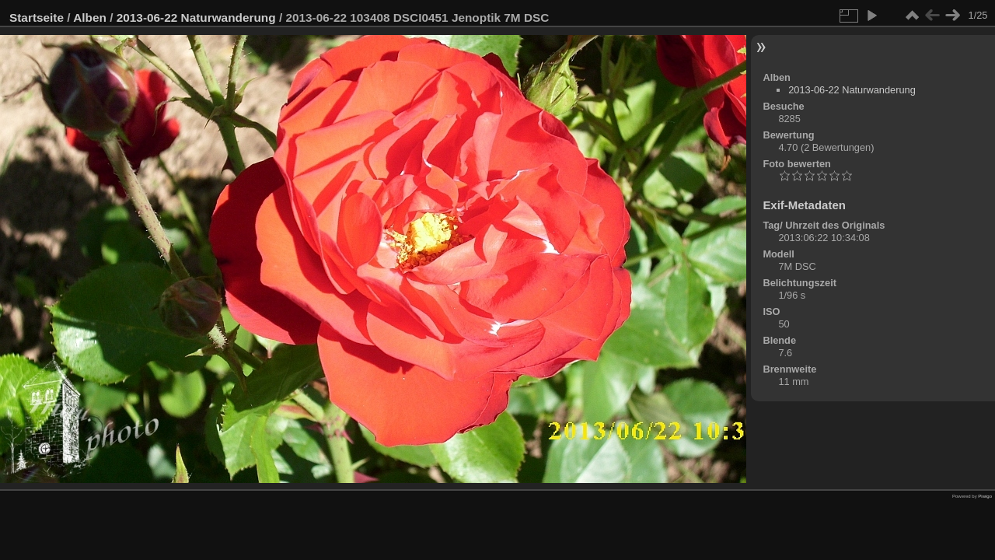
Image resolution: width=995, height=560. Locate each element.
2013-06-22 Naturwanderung (196, 17)
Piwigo (985, 496)
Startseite (36, 17)
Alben (89, 17)
